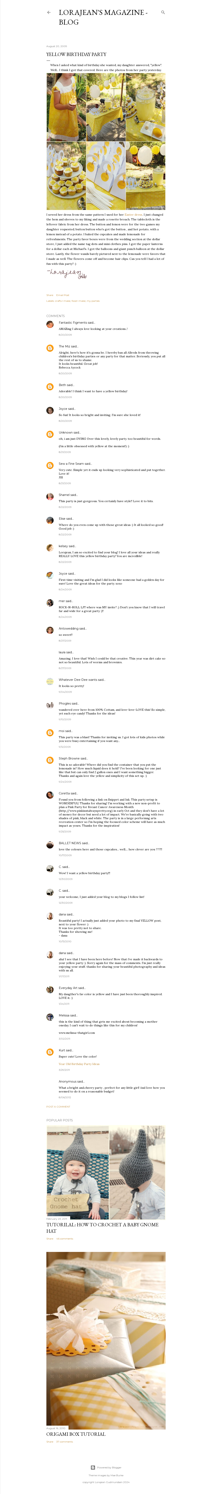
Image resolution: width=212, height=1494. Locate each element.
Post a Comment (58, 1106)
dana (62, 914)
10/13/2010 (65, 941)
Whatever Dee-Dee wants (78, 680)
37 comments (64, 1441)
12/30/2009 (66, 879)
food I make (79, 300)
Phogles (65, 703)
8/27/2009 (65, 640)
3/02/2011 (64, 1038)
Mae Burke (117, 1475)
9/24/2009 (65, 781)
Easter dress (133, 214)
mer (62, 601)
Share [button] (49, 295)
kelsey (63, 546)
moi (61, 731)
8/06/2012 (65, 1097)
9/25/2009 (65, 831)
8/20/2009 (65, 334)
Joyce (63, 409)
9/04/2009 (65, 691)
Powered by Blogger (106, 1467)
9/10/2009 (65, 719)
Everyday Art (68, 988)
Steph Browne (69, 758)
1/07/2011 (64, 976)
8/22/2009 (65, 507)
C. (60, 867)
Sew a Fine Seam (71, 464)
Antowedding (68, 628)
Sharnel (64, 495)
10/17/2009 (65, 855)
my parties (93, 300)
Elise (62, 519)
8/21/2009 (65, 452)
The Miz (64, 346)
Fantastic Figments (73, 322)
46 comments (64, 1238)
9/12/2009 (65, 746)
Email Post (62, 295)
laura (62, 652)
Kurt (62, 1050)
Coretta (64, 793)
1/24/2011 (64, 1003)
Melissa (64, 1015)
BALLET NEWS (70, 843)
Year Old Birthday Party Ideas (79, 1064)
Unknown (66, 432)
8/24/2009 (65, 589)
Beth (62, 385)
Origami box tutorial (76, 1434)
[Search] (163, 11)
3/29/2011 (64, 1069)
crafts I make (62, 300)
